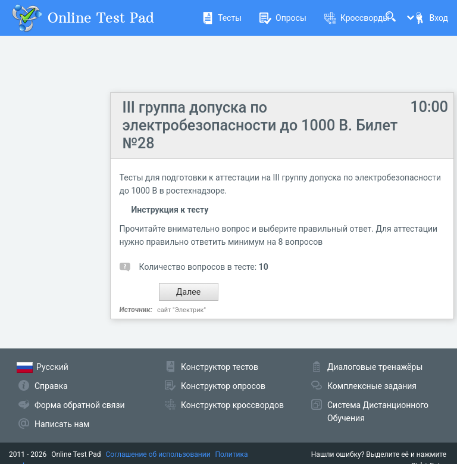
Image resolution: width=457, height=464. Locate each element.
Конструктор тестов (219, 367)
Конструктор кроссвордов (232, 405)
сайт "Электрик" (181, 310)
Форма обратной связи (80, 405)
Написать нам (62, 424)
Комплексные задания (372, 386)
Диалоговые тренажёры (374, 367)
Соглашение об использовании (158, 454)
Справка (51, 386)
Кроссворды (356, 18)
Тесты (222, 18)
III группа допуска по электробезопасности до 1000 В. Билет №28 (260, 125)
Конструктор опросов (223, 386)
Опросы (282, 18)
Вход (431, 18)
